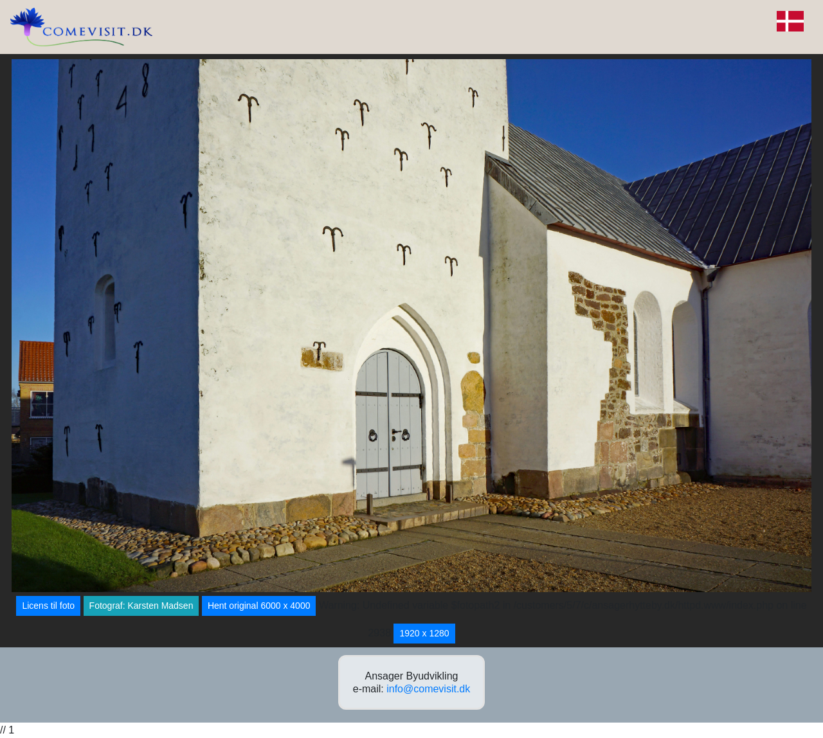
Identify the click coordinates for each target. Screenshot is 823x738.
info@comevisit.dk (428, 688)
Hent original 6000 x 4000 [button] (259, 605)
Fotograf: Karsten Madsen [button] (141, 605)
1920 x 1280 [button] (424, 633)
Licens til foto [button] (48, 605)
